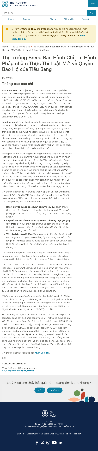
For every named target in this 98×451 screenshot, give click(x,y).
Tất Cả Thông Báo (21, 46)
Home (5, 46)
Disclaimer (32, 434)
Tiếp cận (77, 434)
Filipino (53, 19)
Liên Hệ (20, 434)
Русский (85, 19)
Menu (93, 4)
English (11, 19)
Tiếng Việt (69, 19)
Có (39, 390)
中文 (40, 19)
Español (26, 19)
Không (55, 390)
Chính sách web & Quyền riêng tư (55, 434)
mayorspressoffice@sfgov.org (18, 370)
